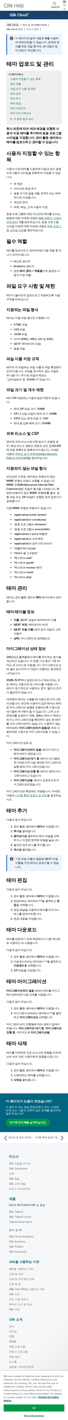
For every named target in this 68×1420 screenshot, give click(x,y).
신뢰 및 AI (14, 1284)
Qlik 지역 (14, 1309)
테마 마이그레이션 (20, 113)
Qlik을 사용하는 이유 (21, 1268)
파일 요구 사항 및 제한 (23, 88)
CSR (11, 1336)
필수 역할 (15, 83)
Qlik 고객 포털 (17, 1183)
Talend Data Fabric (20, 1221)
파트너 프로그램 (18, 1351)
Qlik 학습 (14, 1178)
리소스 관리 (32, 29)
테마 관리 (15, 93)
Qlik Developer (18, 1168)
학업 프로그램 (17, 1346)
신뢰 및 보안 (16, 1273)
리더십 (13, 1331)
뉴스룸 (13, 1361)
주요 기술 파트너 (18, 1299)
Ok (34, 1407)
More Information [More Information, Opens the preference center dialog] (34, 1415)
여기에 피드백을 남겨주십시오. (27, 1122)
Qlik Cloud (19, 15)
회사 (11, 1326)
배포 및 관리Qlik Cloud (35, 24)
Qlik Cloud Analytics (21, 1236)
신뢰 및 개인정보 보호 (21, 1278)
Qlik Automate (18, 1251)
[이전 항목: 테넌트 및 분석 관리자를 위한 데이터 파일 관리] (18, 1138)
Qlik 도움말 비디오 (20, 1163)
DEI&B (12, 1341)
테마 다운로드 (18, 108)
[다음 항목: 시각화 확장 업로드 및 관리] (50, 1138)
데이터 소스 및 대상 (20, 1304)
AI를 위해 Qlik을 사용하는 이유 (27, 1289)
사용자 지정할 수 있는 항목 (25, 78)
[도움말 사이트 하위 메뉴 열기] (5, 15)
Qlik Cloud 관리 (14, 29)
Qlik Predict (16, 1246)
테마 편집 (15, 103)
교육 (11, 1173)
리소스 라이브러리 (19, 1188)
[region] (34, 1395)
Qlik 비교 (14, 1294)
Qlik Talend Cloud (20, 1216)
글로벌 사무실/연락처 (21, 1366)
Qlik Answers (17, 1241)
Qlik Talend (16, 1211)
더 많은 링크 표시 (24, 118)
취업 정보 (14, 1356)
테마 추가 (15, 98)
